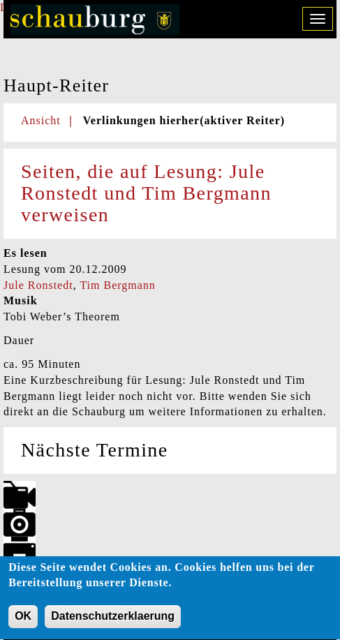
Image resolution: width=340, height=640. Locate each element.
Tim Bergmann (117, 285)
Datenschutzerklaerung (113, 623)
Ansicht (41, 120)
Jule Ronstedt (38, 285)
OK (23, 623)
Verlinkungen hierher (184, 120)
